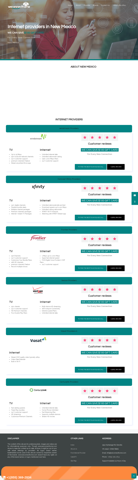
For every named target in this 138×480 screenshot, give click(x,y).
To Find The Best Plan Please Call (90, 167)
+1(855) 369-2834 (119, 5)
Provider (87, 5)
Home (70, 5)
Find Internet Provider (78, 453)
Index (72, 445)
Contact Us (105, 5)
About (78, 5)
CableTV (74, 457)
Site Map (74, 461)
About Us (74, 449)
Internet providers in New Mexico (44, 26)
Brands (95, 5)
